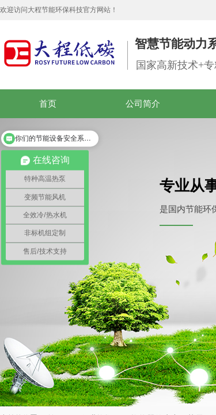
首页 (47, 103)
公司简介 (143, 103)
